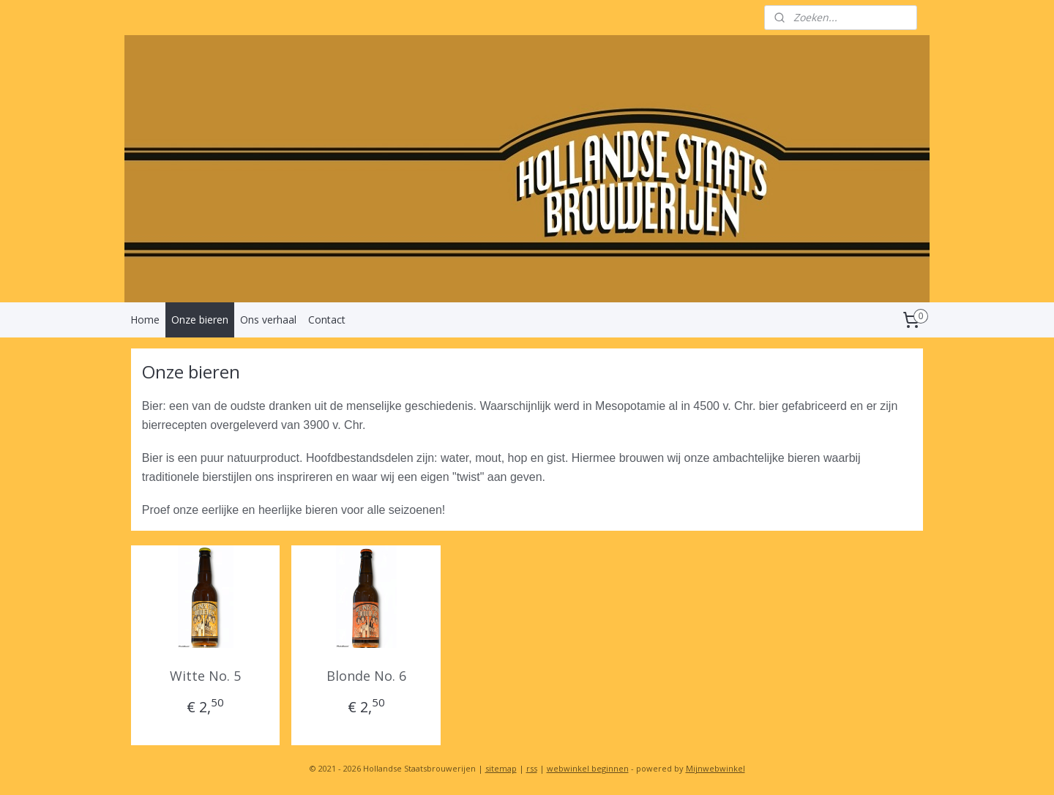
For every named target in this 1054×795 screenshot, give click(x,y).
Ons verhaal (268, 319)
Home (145, 319)
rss (531, 768)
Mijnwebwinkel (715, 768)
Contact (326, 319)
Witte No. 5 (205, 675)
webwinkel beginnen (588, 768)
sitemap (501, 768)
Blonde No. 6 (366, 675)
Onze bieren (199, 319)
